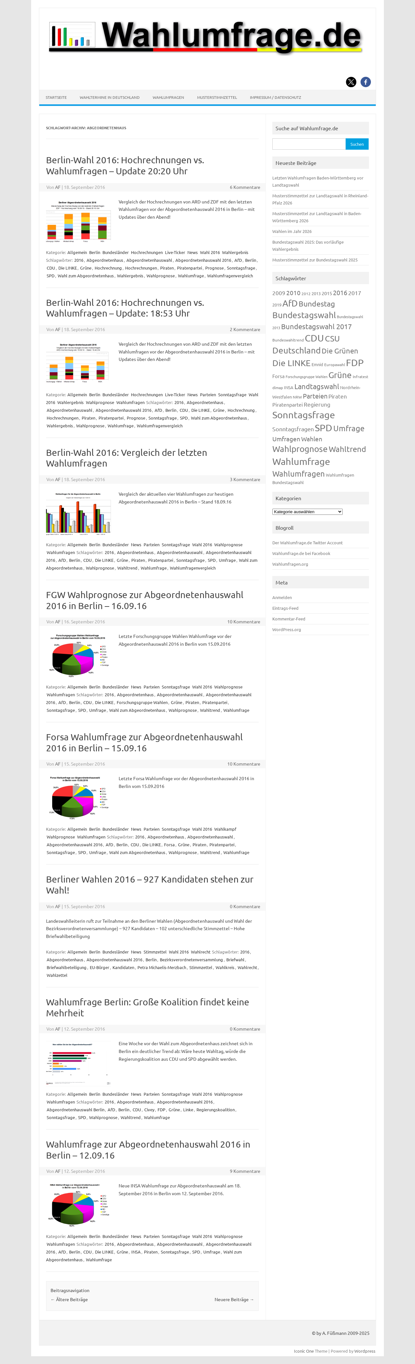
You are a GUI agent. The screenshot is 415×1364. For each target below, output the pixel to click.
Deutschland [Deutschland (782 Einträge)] (296, 350)
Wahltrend (127, 568)
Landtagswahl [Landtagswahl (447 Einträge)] (316, 386)
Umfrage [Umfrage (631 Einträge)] (348, 428)
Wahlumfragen (168, 97)
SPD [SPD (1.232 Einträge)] (323, 427)
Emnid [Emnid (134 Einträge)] (317, 364)
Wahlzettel (57, 975)
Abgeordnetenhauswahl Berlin (75, 1109)
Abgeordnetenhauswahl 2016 (203, 260)
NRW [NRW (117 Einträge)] (297, 396)
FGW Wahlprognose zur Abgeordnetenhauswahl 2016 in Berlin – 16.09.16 (144, 600)
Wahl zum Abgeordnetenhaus (86, 275)
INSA (136, 1251)
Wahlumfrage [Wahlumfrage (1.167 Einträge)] (301, 461)
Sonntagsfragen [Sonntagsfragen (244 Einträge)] (293, 428)
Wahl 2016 (210, 252)
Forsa (169, 844)
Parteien (208, 394)
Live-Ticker (175, 252)
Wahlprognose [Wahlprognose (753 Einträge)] (300, 449)
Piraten (167, 268)
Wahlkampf (225, 829)
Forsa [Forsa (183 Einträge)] (278, 376)
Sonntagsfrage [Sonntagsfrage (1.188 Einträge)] (303, 414)
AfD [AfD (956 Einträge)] (290, 303)
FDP (161, 1109)
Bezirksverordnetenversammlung (191, 959)
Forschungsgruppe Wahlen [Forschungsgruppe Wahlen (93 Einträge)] (306, 376)
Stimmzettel (155, 951)
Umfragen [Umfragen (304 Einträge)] (286, 439)
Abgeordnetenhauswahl (149, 260)
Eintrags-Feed (285, 608)
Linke (188, 1109)
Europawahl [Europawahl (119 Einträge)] (334, 364)
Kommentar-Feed (288, 618)
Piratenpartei (189, 268)
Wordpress (364, 1351)
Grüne (85, 268)
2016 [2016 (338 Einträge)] (340, 292)
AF (58, 187)
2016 (78, 260)
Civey (149, 1109)
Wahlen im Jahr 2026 (292, 231)
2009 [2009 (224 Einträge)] (278, 292)
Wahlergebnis (235, 252)
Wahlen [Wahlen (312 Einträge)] (311, 439)
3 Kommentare (245, 479)
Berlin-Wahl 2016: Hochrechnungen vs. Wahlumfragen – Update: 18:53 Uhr (125, 308)
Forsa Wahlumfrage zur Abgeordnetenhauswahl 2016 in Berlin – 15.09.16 (144, 742)
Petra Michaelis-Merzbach (161, 967)
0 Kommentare (245, 906)
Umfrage (227, 560)
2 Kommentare (245, 329)
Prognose (214, 268)
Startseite (56, 97)
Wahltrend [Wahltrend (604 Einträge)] (347, 449)
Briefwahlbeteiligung (67, 967)
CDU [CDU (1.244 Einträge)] (314, 337)
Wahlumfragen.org (290, 564)
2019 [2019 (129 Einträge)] (276, 304)
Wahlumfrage (191, 275)
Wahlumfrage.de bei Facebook (301, 553)
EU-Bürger (99, 967)
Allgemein (77, 252)
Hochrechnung (108, 268)
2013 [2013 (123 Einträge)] (316, 293)
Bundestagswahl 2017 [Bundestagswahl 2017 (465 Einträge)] (316, 326)
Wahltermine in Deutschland (110, 97)
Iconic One (304, 1351)
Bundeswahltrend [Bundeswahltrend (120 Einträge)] (288, 339)
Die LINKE (67, 268)
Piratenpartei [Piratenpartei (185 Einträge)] (287, 404)
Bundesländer (115, 252)
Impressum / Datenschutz (275, 97)
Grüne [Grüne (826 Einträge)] (340, 375)
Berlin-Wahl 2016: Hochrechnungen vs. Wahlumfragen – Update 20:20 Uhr (125, 165)
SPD (50, 275)
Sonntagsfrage (241, 268)
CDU (51, 268)
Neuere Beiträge (234, 1299)
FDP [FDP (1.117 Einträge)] (355, 362)
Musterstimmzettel (217, 97)
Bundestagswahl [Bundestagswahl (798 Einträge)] (304, 315)
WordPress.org (286, 629)
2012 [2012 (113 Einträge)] (306, 293)
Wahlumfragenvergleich (230, 275)
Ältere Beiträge (69, 1299)
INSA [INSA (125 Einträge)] (288, 387)
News (192, 252)
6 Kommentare (245, 187)
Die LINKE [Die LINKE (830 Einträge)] (291, 363)
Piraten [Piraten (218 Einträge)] (337, 396)
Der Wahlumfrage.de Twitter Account (307, 542)
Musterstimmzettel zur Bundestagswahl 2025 (315, 259)
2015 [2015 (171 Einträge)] (327, 293)
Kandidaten (123, 967)
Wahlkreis (225, 967)
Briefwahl (235, 959)
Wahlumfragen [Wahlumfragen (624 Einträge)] (298, 473)
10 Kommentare (243, 621)
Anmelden (282, 597)
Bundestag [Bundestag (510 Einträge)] (317, 303)
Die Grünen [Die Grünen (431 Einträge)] (340, 350)
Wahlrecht (200, 951)
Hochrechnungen (147, 252)
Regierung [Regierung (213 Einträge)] (317, 404)
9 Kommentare (245, 1171)
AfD (238, 260)
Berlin (94, 252)
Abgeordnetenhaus (105, 260)
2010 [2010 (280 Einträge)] (293, 292)
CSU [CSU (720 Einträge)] (332, 338)
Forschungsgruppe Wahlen (142, 702)
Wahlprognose (161, 275)
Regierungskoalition (215, 1109)
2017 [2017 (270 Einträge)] (354, 292)
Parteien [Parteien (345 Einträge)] (315, 396)
